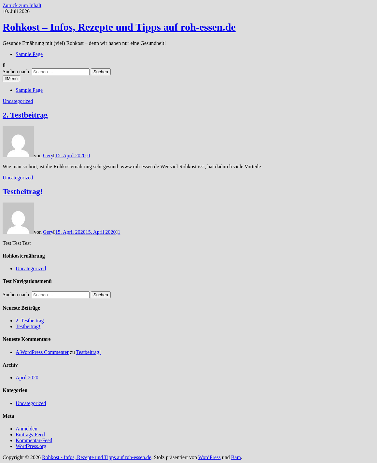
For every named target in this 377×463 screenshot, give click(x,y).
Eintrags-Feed (30, 434)
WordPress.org (31, 446)
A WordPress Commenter (42, 352)
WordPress (209, 457)
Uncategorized (18, 101)
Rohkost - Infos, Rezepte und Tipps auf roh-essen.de (96, 457)
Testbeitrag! (23, 191)
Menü (11, 78)
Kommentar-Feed (34, 440)
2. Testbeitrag (25, 115)
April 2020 (27, 377)
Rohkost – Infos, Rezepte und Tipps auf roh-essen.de (119, 27)
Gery (48, 155)
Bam (236, 457)
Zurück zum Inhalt (22, 5)
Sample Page (29, 54)
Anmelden (26, 428)
